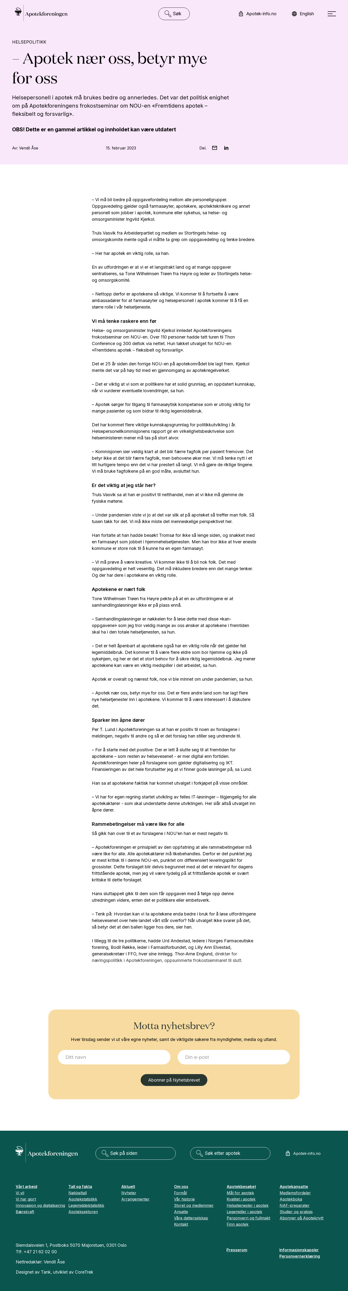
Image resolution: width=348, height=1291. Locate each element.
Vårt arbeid (26, 1186)
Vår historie (184, 1199)
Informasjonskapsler (299, 1249)
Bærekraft (25, 1211)
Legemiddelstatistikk (86, 1205)
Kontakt (181, 1224)
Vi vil (20, 1192)
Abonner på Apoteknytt (301, 1218)
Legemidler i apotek (244, 1211)
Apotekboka (291, 1199)
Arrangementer (135, 1199)
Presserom (236, 1249)
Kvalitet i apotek (241, 1199)
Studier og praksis (296, 1211)
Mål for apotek (240, 1192)
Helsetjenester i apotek (247, 1205)
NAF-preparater (295, 1205)
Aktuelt (128, 1186)
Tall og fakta (80, 1186)
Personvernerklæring (299, 1256)
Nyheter (128, 1192)
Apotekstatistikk (82, 1199)
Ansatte (181, 1211)
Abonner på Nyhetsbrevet (174, 1080)
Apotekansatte (294, 1186)
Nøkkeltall (77, 1192)
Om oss (181, 1186)
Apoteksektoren (83, 1211)
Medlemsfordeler (295, 1192)
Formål (180, 1192)
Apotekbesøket (241, 1186)
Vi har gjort (26, 1199)
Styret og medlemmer (194, 1205)
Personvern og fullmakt (248, 1218)
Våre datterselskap (191, 1218)
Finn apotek (237, 1224)
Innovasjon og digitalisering (40, 1205)
